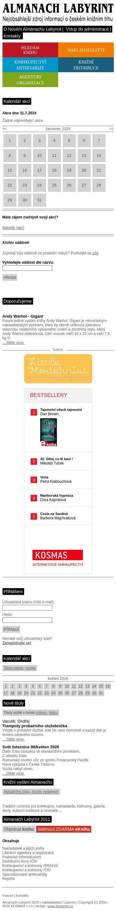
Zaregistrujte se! (16, 643)
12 (69, 155)
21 (99, 170)
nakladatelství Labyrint (58, 902)
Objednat (19, 829)
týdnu (53, 713)
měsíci (41, 713)
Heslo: (7, 614)
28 (99, 185)
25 (54, 185)
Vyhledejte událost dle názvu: (28, 262)
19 (69, 170)
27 (84, 185)
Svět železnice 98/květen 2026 (30, 747)
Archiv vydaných (45, 792)
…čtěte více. (13, 342)
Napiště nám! (13, 228)
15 (9, 170)
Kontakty (12, 35)
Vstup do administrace (87, 29)
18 (54, 170)
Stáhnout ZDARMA (63, 829)
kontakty (22, 895)
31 (39, 200)
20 (84, 170)
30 (24, 200)
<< (4, 129)
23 (24, 185)
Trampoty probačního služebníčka (34, 726)
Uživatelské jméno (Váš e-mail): (28, 602)
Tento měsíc (14, 668)
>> (111, 129)
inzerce (7, 895)
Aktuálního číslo (17, 792)
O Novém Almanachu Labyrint (32, 29)
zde (95, 253)
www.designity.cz (60, 906)
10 (39, 155)
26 (69, 185)
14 (99, 155)
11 (54, 155)
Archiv (30, 668)
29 (9, 200)
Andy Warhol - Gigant (22, 316)
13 (84, 155)
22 (9, 185)
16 (24, 170)
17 (39, 170)
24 (39, 185)
